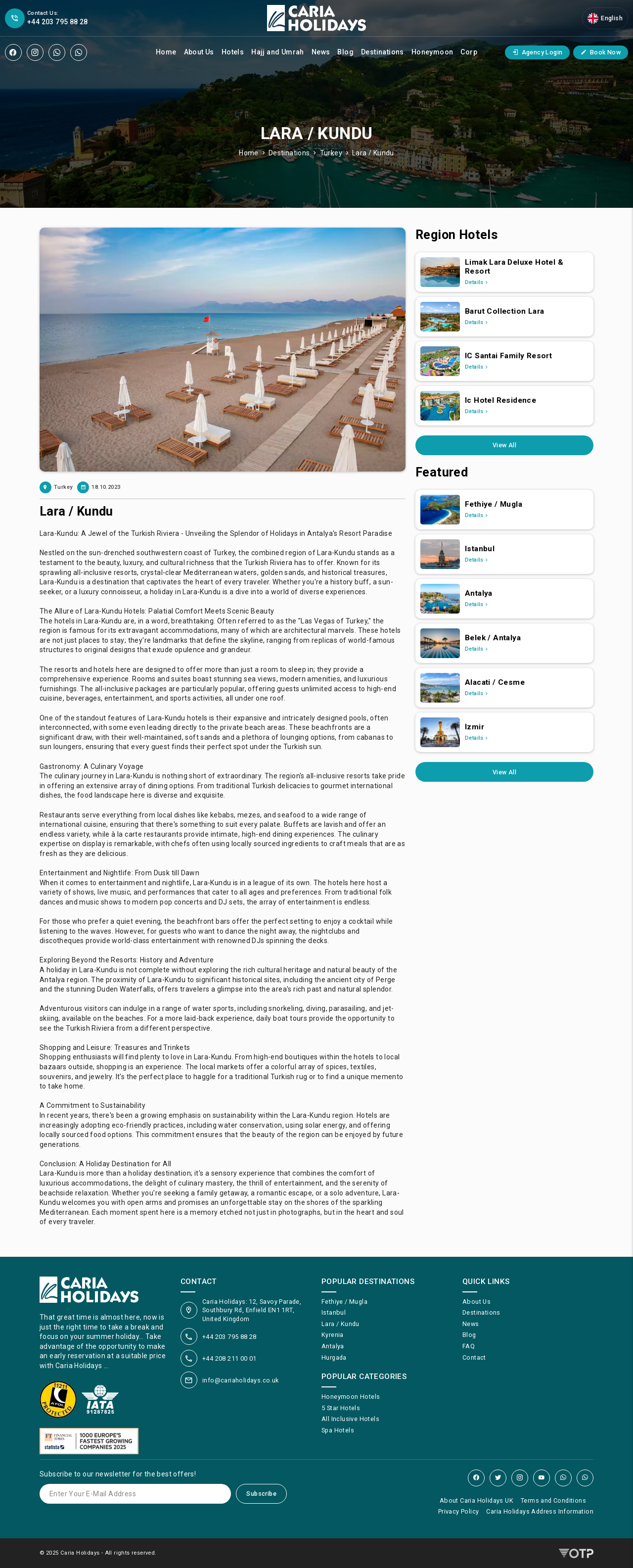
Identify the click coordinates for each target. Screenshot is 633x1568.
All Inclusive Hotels (350, 1419)
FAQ (468, 1346)
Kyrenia (332, 1334)
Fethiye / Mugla (344, 1301)
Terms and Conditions (553, 1500)
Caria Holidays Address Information (539, 1511)
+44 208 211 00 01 (229, 1358)
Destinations (382, 52)
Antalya (332, 1346)
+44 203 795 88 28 (229, 1336)
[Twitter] (498, 1478)
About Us (199, 52)
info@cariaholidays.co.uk (240, 1380)
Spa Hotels (337, 1430)
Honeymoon (432, 52)
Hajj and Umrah (277, 52)
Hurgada (334, 1357)
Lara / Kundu (373, 153)
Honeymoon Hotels (350, 1396)
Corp (468, 52)
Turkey (331, 153)
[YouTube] (541, 1478)
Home (166, 52)
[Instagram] (35, 52)
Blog (345, 52)
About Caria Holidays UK (476, 1500)
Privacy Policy (458, 1511)
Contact (474, 1357)
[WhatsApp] (56, 52)
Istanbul (333, 1312)
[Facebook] (13, 52)
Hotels (233, 52)
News (321, 52)
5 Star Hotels (340, 1408)
